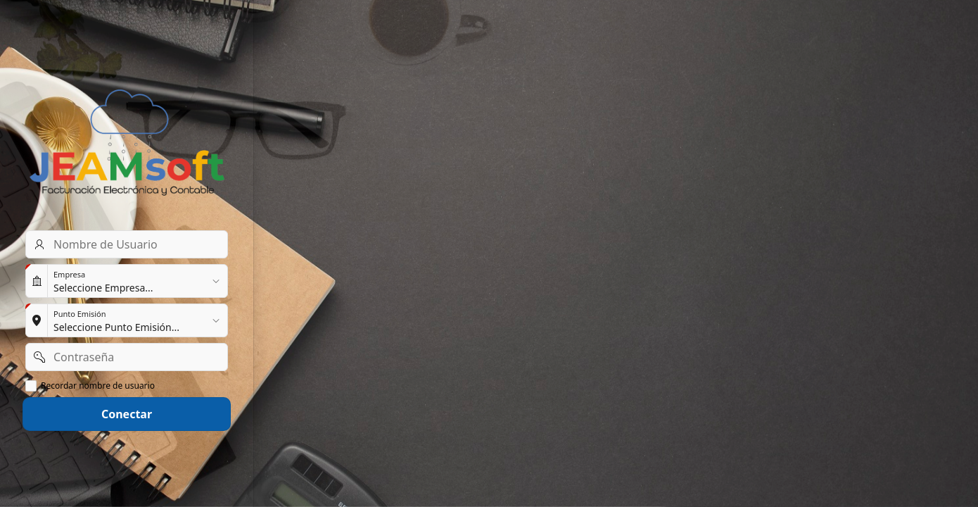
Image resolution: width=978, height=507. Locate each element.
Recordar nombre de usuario (98, 386)
